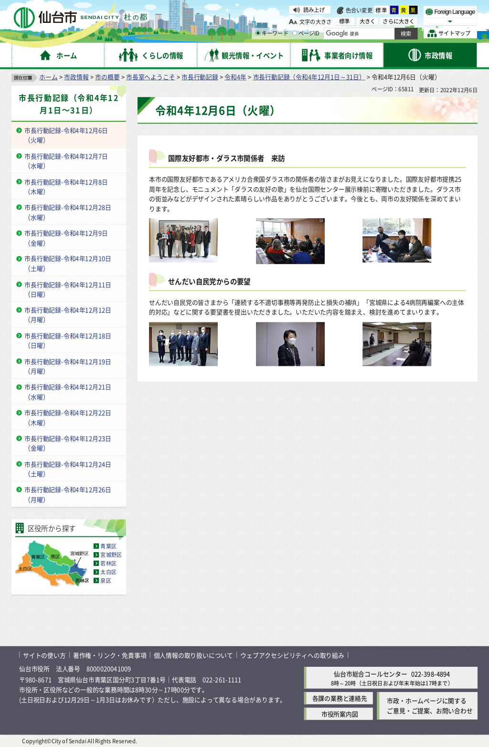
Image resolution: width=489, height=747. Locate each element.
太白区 (108, 572)
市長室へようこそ (150, 76)
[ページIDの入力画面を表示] (294, 33)
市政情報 (76, 76)
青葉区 (108, 546)
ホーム (48, 76)
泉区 (105, 580)
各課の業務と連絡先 (339, 698)
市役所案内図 (339, 713)
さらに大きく (399, 21)
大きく (368, 21)
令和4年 (235, 76)
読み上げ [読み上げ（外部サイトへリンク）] (314, 9)
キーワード (271, 33)
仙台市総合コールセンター (370, 673)
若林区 (108, 563)
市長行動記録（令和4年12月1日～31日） (309, 76)
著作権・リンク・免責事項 (110, 654)
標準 (381, 10)
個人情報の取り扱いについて (193, 654)
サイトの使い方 (44, 654)
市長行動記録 (199, 76)
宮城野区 (111, 554)
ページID (306, 33)
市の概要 (107, 76)
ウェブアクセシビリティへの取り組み (292, 654)
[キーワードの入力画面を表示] (257, 33)
